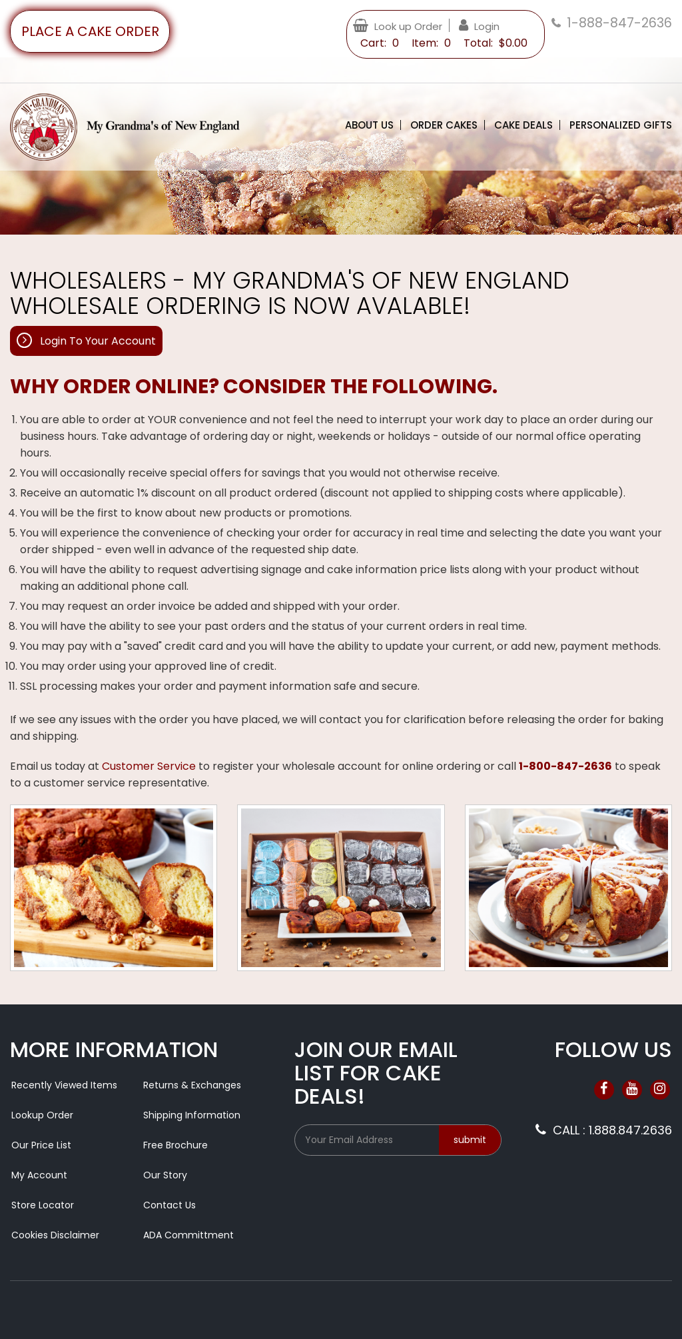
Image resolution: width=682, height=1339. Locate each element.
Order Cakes (444, 125)
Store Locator (42, 1205)
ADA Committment (188, 1235)
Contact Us (169, 1205)
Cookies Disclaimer (55, 1235)
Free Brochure (175, 1145)
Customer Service (149, 766)
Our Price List (41, 1145)
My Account (39, 1175)
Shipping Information (191, 1115)
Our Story (165, 1175)
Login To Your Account (98, 341)
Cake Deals (523, 125)
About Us (369, 125)
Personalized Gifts (620, 125)
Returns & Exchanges (192, 1085)
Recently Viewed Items (64, 1085)
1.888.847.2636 (630, 1130)
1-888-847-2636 (619, 23)
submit (470, 1139)
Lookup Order (42, 1115)
